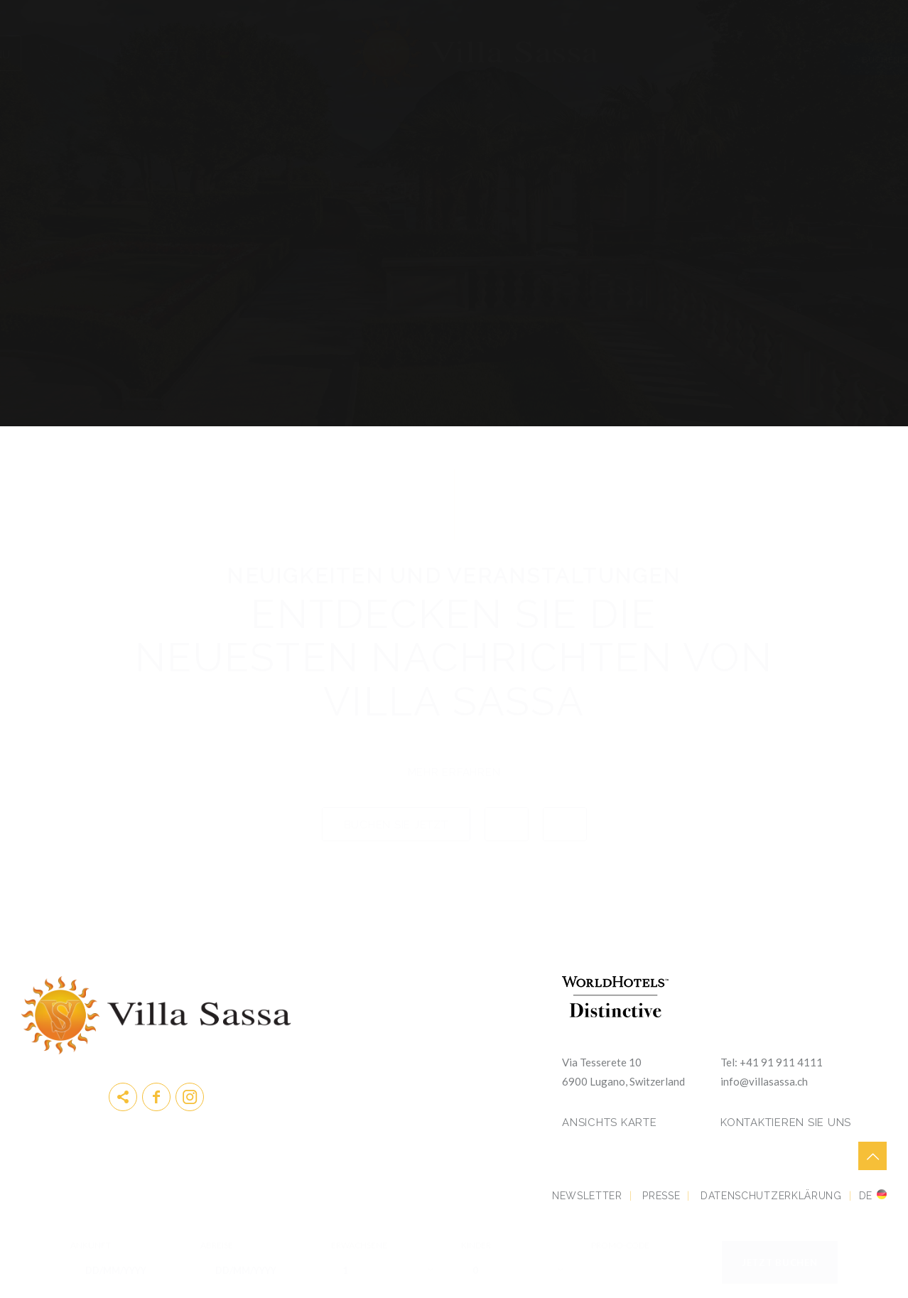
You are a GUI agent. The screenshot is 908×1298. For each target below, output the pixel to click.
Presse (661, 1195)
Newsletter (587, 1195)
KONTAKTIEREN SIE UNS (785, 1122)
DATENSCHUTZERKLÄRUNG (771, 1195)
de (865, 1195)
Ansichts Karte (609, 1122)
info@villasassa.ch (764, 1081)
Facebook (156, 1097)
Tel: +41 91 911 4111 (771, 1062)
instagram (189, 1097)
